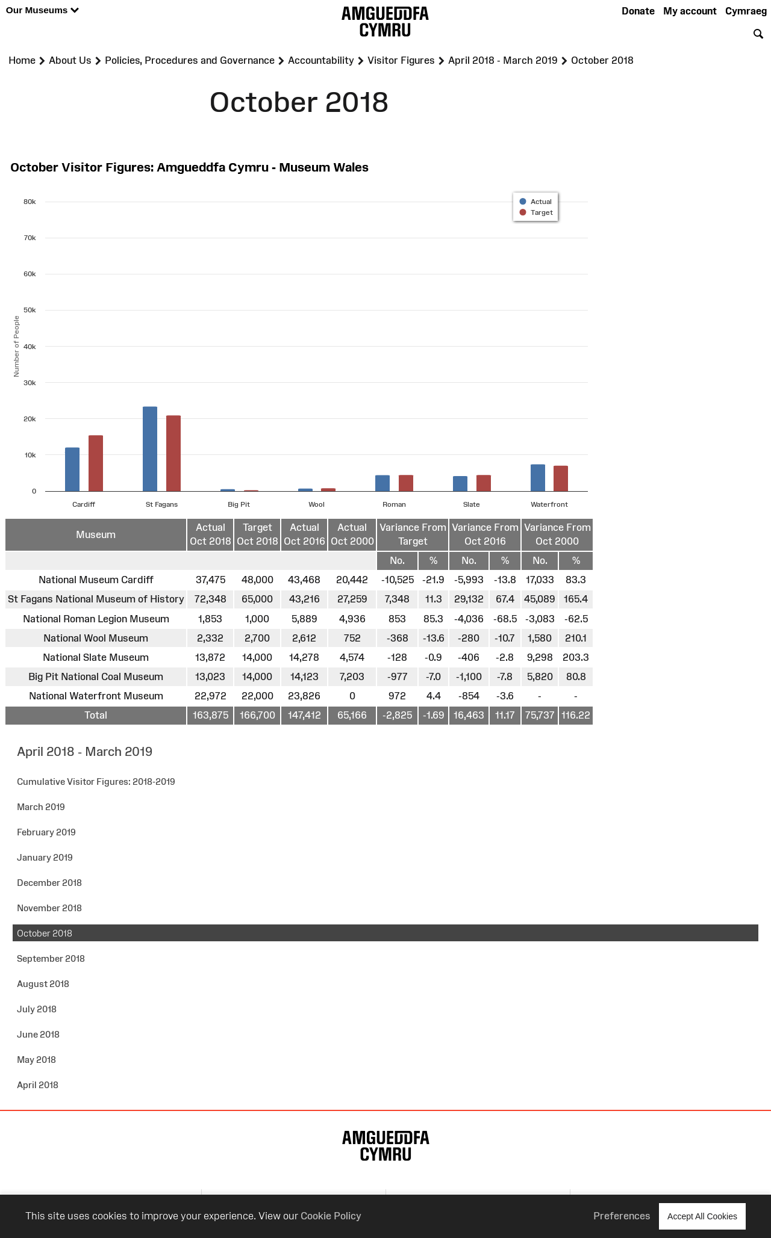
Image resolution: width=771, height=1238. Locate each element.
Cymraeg (746, 10)
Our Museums (42, 10)
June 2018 (38, 1034)
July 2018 (37, 1009)
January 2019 (45, 857)
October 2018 (44, 933)
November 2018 (49, 908)
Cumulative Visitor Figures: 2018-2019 (96, 781)
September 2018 (51, 958)
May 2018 (36, 1059)
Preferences (622, 1215)
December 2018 (49, 882)
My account (690, 10)
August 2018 (43, 984)
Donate (638, 10)
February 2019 (46, 832)
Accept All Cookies (702, 1216)
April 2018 (37, 1085)
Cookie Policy (331, 1215)
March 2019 (41, 807)
